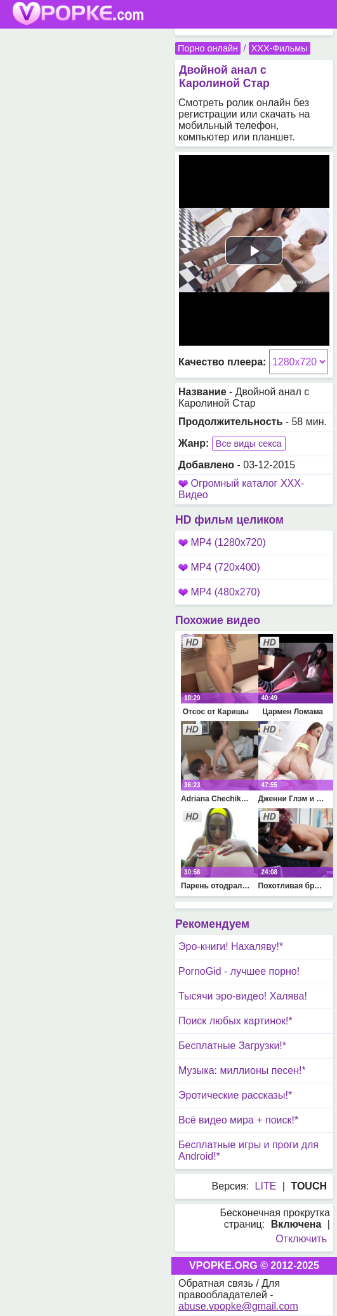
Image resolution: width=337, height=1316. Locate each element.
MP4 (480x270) (219, 592)
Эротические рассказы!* (235, 1095)
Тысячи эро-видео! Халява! (242, 996)
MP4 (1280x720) (222, 542)
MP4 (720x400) (219, 567)
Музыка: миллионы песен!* (242, 1070)
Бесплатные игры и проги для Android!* (248, 1150)
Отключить (301, 1238)
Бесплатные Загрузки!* (232, 1045)
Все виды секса (249, 443)
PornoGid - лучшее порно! (239, 971)
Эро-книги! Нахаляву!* (230, 946)
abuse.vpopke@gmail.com (238, 1306)
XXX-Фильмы (279, 48)
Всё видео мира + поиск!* (238, 1120)
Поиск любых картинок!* (235, 1020)
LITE (266, 1186)
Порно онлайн (208, 48)
